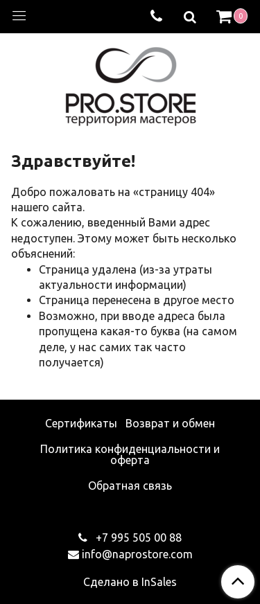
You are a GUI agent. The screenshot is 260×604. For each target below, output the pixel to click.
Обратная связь (130, 485)
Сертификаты (81, 423)
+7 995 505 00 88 (137, 537)
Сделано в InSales (130, 581)
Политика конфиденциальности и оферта (130, 454)
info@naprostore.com (137, 554)
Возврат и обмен (170, 423)
